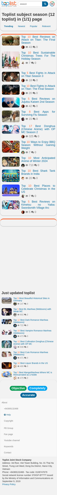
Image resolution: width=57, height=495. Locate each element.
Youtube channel (12, 440)
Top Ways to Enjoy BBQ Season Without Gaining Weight (38, 145)
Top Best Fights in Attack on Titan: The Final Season (38, 87)
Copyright (8, 421)
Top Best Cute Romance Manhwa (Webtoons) (30, 353)
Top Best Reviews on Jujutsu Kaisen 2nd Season (38, 100)
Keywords (8, 446)
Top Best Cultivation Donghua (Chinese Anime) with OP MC (33, 342)
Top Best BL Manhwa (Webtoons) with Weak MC (32, 310)
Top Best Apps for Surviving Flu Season (38, 113)
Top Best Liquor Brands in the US (30, 363)
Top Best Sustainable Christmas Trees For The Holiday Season (38, 55)
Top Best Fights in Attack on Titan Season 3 (38, 74)
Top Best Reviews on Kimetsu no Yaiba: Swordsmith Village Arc (38, 204)
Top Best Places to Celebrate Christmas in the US (38, 188)
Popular (33, 26)
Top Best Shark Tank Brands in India (38, 172)
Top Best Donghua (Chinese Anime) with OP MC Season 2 (38, 129)
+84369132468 (11, 408)
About (4, 402)
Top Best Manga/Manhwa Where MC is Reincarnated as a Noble (32, 373)
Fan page (8, 434)
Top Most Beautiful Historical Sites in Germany (31, 299)
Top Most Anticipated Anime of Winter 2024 (38, 159)
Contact (7, 452)
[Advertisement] (28, 259)
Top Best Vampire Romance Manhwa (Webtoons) (32, 331)
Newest (21, 26)
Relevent (46, 26)
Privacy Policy (9, 484)
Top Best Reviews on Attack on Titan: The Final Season (38, 39)
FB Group (8, 428)
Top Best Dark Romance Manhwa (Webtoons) (30, 321)
